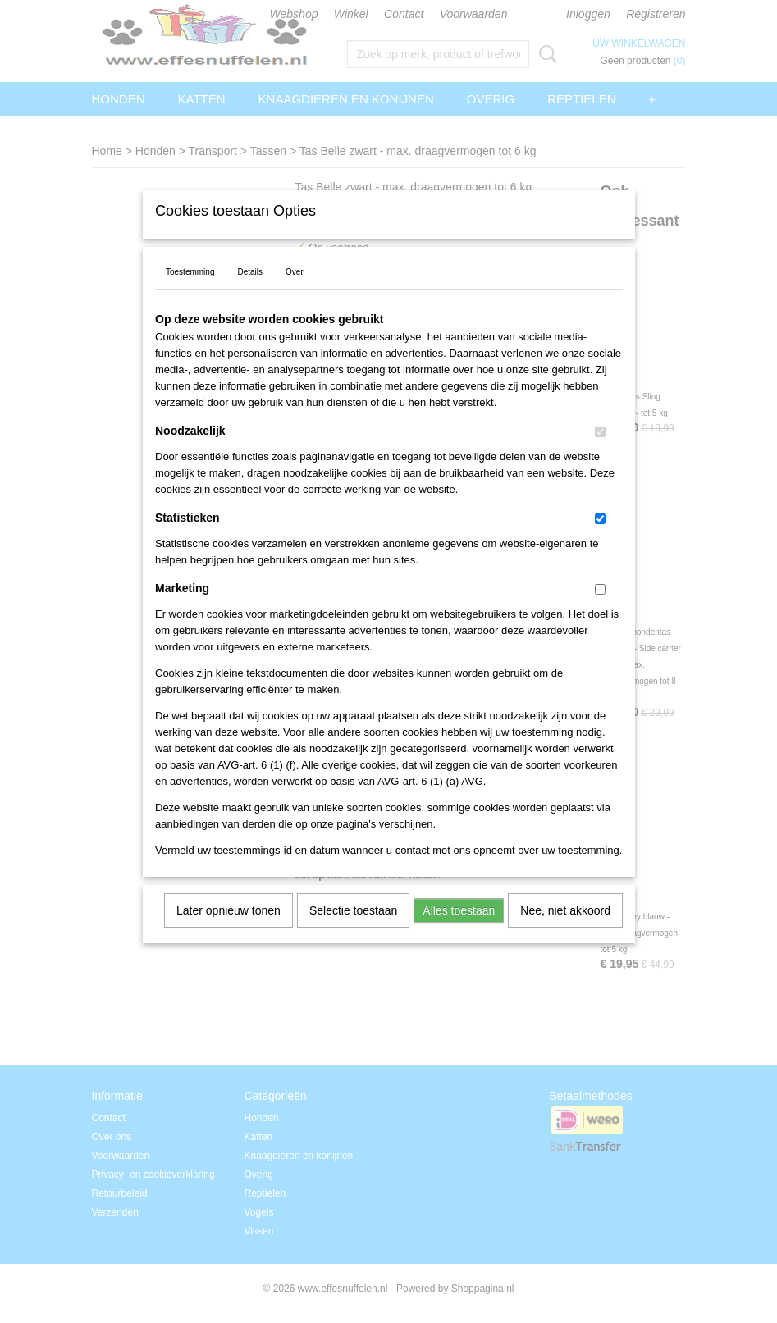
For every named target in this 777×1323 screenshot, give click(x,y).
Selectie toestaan (353, 931)
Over (295, 293)
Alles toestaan (459, 931)
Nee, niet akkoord (565, 931)
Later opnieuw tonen (228, 931)
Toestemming (190, 293)
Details (250, 293)
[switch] (600, 453)
